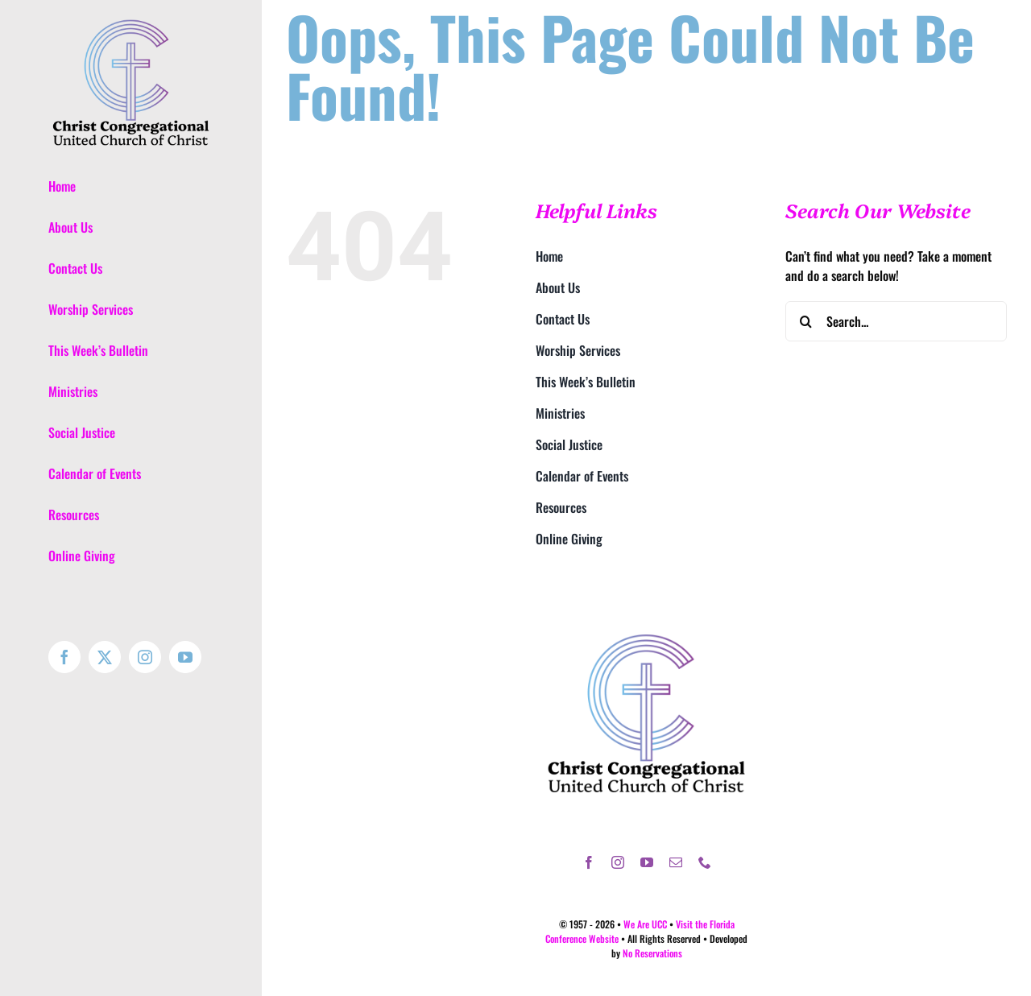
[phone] (704, 862)
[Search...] (896, 321)
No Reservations (652, 953)
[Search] (805, 321)
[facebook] (588, 862)
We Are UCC (645, 924)
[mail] (675, 862)
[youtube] (646, 862)
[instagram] (617, 862)
